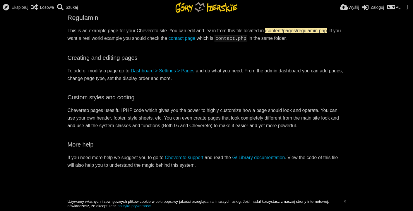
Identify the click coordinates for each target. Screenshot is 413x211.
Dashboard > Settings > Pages (163, 70)
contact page (182, 38)
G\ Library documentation (258, 156)
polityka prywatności (134, 206)
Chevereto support (184, 156)
